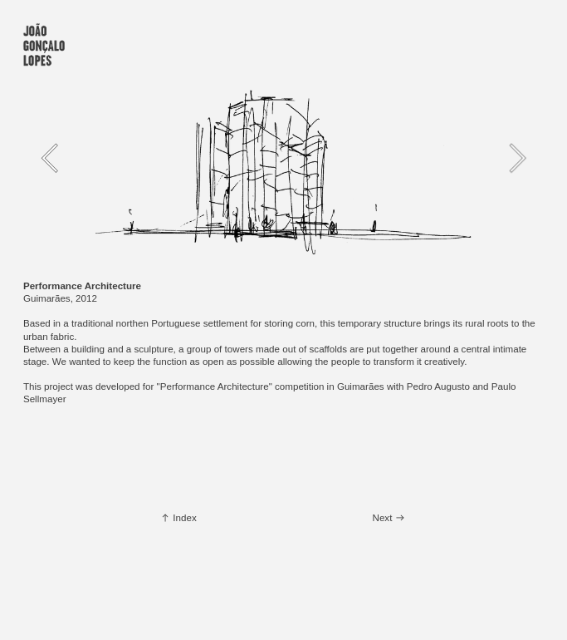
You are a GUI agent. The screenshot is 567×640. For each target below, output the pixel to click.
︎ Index (178, 517)
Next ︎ (389, 517)
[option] (283, 157)
